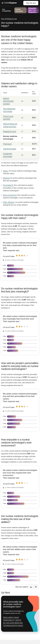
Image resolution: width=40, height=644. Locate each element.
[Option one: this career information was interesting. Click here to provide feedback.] (31, 587)
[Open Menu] (12, 3)
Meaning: (6, 178)
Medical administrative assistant (8, 101)
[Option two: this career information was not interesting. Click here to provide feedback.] (36, 587)
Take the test (31, 3)
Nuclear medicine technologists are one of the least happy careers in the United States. (18, 40)
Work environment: (10, 195)
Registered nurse (9, 131)
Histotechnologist (9, 149)
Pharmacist (7, 144)
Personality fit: (8, 185)
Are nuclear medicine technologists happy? (19, 24)
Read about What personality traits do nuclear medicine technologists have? (13, 622)
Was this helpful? (21, 587)
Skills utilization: (9, 202)
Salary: (5, 171)
